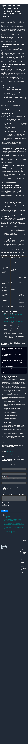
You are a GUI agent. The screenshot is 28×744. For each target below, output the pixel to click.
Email (2, 471)
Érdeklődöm (4, 510)
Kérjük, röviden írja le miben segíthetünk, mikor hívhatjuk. (13, 494)
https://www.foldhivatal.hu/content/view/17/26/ (13, 314)
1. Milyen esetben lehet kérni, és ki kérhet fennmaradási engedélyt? (12, 349)
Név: (2, 467)
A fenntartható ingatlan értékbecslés (11, 529)
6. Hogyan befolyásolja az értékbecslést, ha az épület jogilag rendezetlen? (13, 363)
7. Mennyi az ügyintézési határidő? (8, 366)
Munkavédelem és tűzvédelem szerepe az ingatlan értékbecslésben (23, 571)
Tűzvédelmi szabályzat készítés (9, 489)
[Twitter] (13, 542)
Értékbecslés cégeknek (8, 532)
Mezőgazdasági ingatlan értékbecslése (12, 528)
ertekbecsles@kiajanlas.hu (11, 454)
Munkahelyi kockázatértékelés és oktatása (12, 520)
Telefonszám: (4, 476)
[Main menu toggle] (26, 2)
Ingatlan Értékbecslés (7, 488)
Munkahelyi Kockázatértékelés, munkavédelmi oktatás (13, 491)
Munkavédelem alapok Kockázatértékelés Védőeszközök (23, 543)
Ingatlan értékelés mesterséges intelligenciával (13, 527)
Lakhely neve (4, 481)
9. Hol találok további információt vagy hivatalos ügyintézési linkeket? (13, 372)
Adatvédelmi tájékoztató (6, 502)
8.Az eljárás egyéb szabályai (7, 368)
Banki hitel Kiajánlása (8, 516)
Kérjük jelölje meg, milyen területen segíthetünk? (11, 487)
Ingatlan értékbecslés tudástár (10, 531)
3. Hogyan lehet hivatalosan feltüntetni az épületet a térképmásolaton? (11, 355)
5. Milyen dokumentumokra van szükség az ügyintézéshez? (13, 360)
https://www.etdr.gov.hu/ (9, 317)
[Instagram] (15, 542)
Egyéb (4, 492)
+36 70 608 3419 (10, 451)
